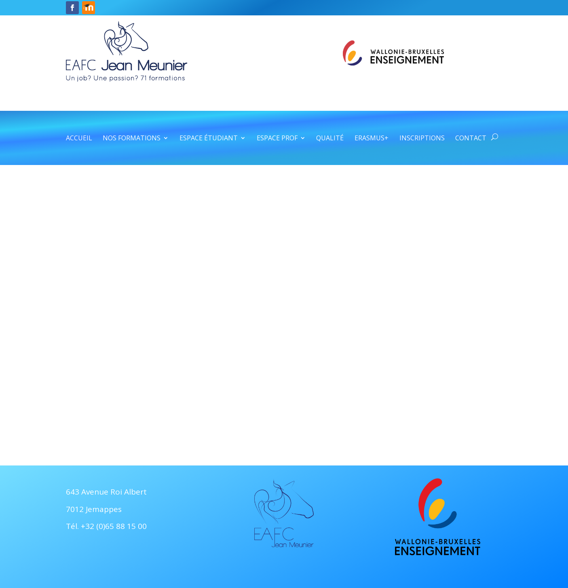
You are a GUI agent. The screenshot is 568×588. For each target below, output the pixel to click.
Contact (470, 138)
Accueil (79, 138)
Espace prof (277, 138)
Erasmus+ (372, 138)
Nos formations (131, 138)
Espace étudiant (208, 138)
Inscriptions (422, 138)
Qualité (330, 138)
